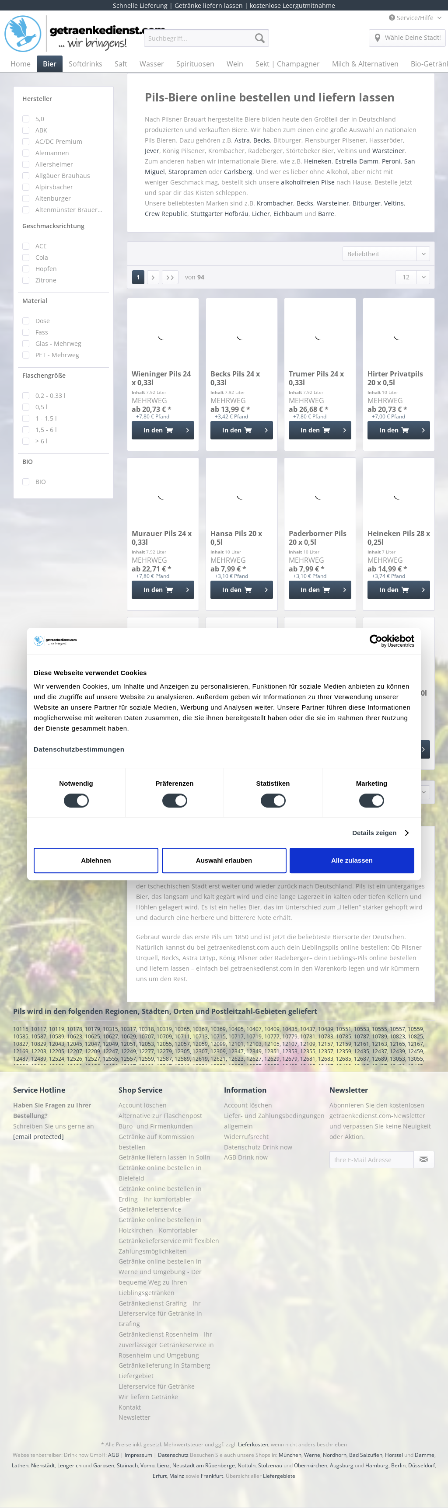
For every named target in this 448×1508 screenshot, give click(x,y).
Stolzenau (270, 1465)
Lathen (20, 1465)
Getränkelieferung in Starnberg (164, 1365)
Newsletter (134, 1417)
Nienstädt (43, 1465)
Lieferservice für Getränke (157, 1386)
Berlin (398, 1465)
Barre (326, 213)
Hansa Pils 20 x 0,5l (236, 538)
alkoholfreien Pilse (308, 182)
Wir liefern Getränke (148, 1397)
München (290, 1455)
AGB (113, 1455)
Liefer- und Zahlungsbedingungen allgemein (274, 1120)
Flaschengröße (44, 375)
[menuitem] (207, 42)
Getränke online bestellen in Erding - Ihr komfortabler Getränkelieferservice (160, 1199)
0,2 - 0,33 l (50, 395)
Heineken (318, 161)
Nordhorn (334, 1455)
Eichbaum (288, 213)
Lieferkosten (253, 1444)
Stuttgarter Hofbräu (219, 213)
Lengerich (69, 1465)
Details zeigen (374, 832)
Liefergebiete (279, 1476)
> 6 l (41, 441)
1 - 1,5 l (46, 418)
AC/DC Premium (58, 141)
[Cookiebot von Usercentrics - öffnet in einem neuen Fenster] (376, 641)
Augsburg (342, 1465)
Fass (41, 332)
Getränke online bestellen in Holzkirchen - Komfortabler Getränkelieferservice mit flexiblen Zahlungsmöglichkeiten (169, 1235)
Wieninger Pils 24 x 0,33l (161, 378)
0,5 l (41, 407)
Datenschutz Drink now (258, 1147)
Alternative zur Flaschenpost (160, 1115)
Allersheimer (54, 164)
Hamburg (376, 1465)
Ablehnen (96, 860)
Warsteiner (388, 150)
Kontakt (130, 1407)
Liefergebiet (136, 1376)
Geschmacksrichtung (53, 226)
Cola (41, 257)
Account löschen (143, 1105)
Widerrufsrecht (246, 1136)
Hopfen (46, 269)
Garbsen (103, 1465)
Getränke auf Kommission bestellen (156, 1141)
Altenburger (53, 198)
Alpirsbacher (54, 187)
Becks (261, 140)
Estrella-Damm (356, 161)
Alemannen (52, 153)
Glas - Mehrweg (58, 343)
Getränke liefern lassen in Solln (164, 1157)
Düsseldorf (421, 1465)
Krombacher (275, 203)
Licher (261, 213)
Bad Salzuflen (365, 1455)
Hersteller (37, 98)
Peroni (391, 161)
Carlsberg (238, 171)
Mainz (176, 1476)
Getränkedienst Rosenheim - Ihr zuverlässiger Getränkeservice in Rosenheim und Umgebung (166, 1344)
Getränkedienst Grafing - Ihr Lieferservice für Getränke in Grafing (160, 1313)
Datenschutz (173, 1455)
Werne (312, 1455)
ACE (41, 246)
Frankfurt (212, 1476)
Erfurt (160, 1476)
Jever (152, 150)
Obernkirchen (310, 1465)
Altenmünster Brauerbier (70, 209)
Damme (424, 1455)
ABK (41, 130)
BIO (27, 461)
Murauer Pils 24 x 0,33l (162, 538)
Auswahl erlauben (224, 860)
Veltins (394, 203)
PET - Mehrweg (57, 355)
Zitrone (45, 280)
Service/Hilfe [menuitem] (412, 18)
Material (34, 300)
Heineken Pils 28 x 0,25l (399, 538)
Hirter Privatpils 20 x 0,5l (395, 378)
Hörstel (394, 1455)
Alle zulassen (352, 860)
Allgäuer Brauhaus (62, 175)
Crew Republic (166, 213)
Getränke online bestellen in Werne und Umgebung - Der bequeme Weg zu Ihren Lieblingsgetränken (160, 1276)
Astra (242, 140)
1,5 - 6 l (46, 429)
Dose (42, 321)
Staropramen (187, 171)
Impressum (138, 1455)
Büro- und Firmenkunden (156, 1126)
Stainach (127, 1465)
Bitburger (367, 203)
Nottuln (247, 1465)
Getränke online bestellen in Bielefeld (160, 1172)
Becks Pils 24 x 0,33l (235, 378)
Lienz (163, 1465)
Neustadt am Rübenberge (203, 1465)
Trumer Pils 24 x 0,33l (316, 378)
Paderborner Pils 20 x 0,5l (317, 538)
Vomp (147, 1465)
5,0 (39, 119)
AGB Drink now (246, 1157)
